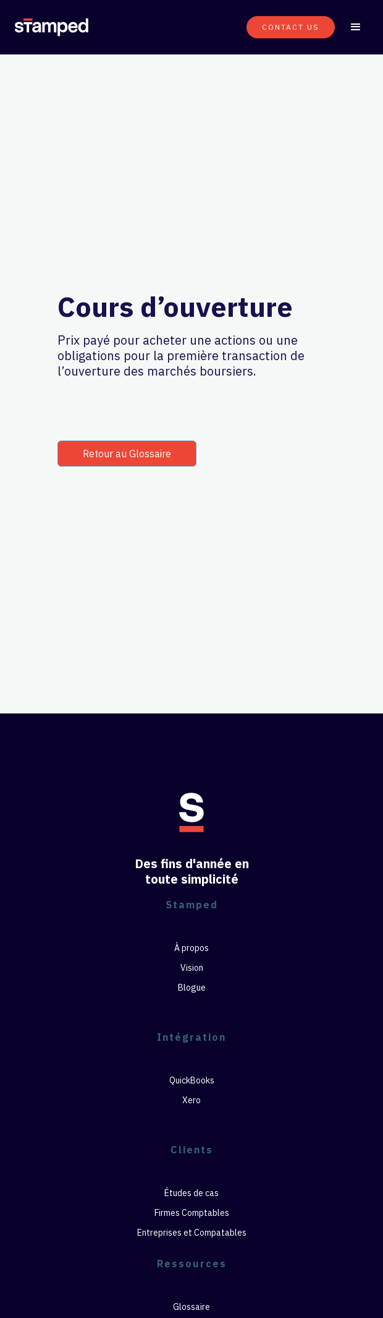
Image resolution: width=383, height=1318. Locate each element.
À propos (191, 948)
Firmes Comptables (191, 1212)
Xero (191, 1100)
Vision (191, 967)
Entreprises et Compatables (191, 1232)
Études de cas (191, 1193)
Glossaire (191, 1306)
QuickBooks (191, 1080)
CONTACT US (290, 27)
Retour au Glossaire (127, 453)
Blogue (192, 987)
